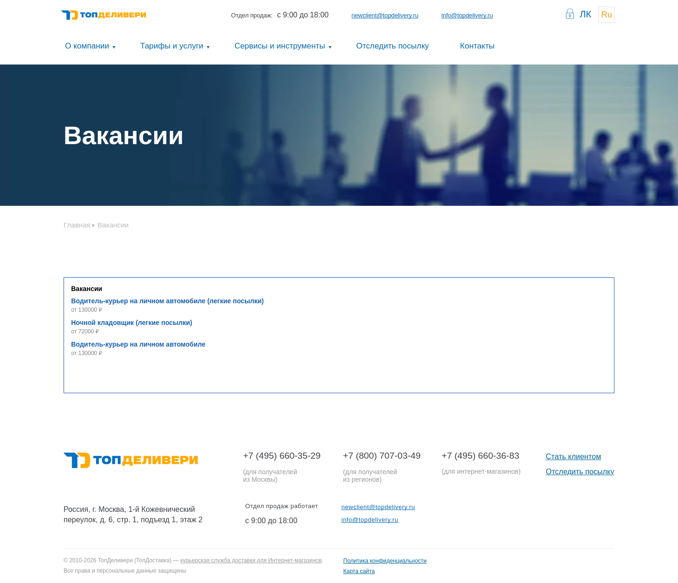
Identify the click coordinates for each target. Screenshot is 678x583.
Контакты (477, 45)
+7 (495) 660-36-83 (480, 456)
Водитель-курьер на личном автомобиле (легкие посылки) (167, 301)
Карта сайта (359, 571)
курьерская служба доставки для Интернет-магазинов (251, 560)
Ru (606, 14)
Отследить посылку (392, 45)
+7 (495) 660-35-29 (282, 456)
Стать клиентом (573, 457)
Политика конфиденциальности (385, 561)
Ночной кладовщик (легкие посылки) (131, 322)
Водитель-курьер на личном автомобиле (138, 344)
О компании (87, 45)
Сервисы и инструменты (279, 45)
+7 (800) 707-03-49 (382, 456)
